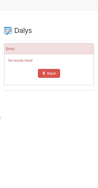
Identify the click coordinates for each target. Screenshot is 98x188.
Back (49, 73)
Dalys (18, 30)
